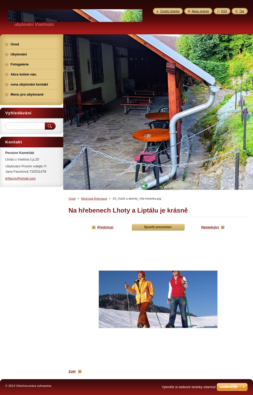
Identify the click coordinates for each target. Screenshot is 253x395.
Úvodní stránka (169, 11)
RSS (224, 11)
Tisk (241, 11)
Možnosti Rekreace (94, 198)
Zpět (72, 371)
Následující (210, 227)
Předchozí (105, 227)
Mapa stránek (200, 11)
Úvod (72, 198)
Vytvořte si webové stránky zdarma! (189, 387)
